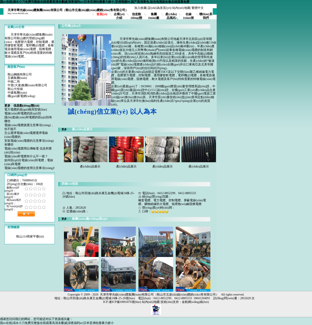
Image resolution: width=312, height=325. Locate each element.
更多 (8, 105)
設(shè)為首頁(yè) (159, 8)
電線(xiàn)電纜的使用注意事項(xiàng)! (29, 168)
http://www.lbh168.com (18, 13)
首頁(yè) (101, 14)
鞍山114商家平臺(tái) (30, 236)
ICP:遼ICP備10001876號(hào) (122, 302)
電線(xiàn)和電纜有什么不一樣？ (26, 156)
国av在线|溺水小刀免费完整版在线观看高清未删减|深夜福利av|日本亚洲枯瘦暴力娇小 (57, 323)
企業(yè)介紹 (119, 16)
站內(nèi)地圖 (181, 8)
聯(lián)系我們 (205, 16)
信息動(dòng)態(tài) (136, 18)
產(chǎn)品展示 (171, 16)
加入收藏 (140, 8)
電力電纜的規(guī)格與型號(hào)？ (25, 109)
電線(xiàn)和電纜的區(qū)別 (22, 113)
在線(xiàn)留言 (188, 18)
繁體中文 (198, 8)
